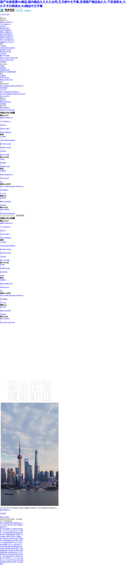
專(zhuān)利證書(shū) (7, 40)
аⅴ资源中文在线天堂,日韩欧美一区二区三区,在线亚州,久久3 (11, 558)
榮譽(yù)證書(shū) (6, 32)
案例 (1, 74)
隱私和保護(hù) (5, 510)
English (7, 14)
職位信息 (3, 100)
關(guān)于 (3, 20)
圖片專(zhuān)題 (5, 50)
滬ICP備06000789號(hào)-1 (48, 508)
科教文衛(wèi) (4, 77)
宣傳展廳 (3, 62)
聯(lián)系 (3, 106)
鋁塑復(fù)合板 (5, 70)
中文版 (2, 14)
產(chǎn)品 (3, 64)
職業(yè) (3, 98)
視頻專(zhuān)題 (5, 52)
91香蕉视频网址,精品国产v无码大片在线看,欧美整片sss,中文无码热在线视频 (11, 542)
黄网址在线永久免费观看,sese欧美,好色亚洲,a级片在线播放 (11, 538)
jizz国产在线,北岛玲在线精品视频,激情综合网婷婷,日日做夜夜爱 (11, 562)
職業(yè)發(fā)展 (5, 102)
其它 (1, 82)
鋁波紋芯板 (3, 272)
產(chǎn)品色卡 (5, 96)
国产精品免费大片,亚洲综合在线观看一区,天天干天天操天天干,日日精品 (11, 531)
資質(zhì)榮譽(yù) (5, 30)
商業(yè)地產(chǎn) (6, 80)
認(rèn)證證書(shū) (6, 34)
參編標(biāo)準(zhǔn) (7, 42)
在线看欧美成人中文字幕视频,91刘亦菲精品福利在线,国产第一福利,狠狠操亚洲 (11, 554)
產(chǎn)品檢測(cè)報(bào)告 (9, 92)
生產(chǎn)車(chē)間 (7, 60)
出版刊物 (3, 54)
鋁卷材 (2, 275)
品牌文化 (3, 26)
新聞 (1, 44)
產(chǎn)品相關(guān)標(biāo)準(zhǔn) (12, 94)
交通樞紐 (3, 76)
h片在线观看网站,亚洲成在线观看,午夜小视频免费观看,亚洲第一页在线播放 (11, 534)
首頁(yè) (3, 18)
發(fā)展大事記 (5, 28)
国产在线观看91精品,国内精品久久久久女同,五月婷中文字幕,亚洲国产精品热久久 (11, 525)
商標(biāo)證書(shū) (6, 38)
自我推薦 (3, 104)
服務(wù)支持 (4, 84)
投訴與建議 (3, 88)
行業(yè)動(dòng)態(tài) (7, 48)
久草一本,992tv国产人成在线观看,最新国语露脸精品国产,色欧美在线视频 (11, 546)
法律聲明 (3, 513)
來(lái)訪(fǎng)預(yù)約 (7, 110)
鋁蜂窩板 (3, 68)
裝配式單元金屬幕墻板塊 (8, 72)
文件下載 (3, 90)
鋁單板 (2, 66)
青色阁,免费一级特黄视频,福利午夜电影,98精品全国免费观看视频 (11, 550)
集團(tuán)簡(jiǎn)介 (6, 22)
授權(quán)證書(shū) (7, 36)
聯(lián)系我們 (4, 108)
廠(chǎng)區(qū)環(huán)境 (9, 58)
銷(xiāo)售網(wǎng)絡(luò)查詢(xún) (11, 86)
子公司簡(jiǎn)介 (5, 24)
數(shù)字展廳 (4, 55)
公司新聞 (3, 46)
